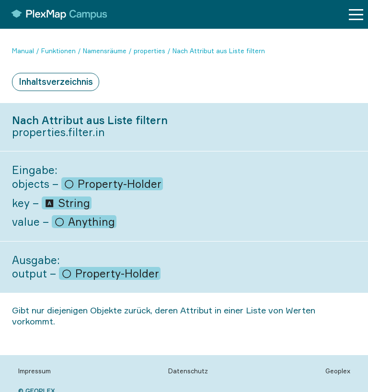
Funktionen (58, 51)
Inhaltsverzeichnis (56, 81)
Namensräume (104, 51)
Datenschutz (188, 371)
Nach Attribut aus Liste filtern (218, 51)
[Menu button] (356, 14)
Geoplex (337, 371)
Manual (23, 51)
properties (149, 51)
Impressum (34, 371)
